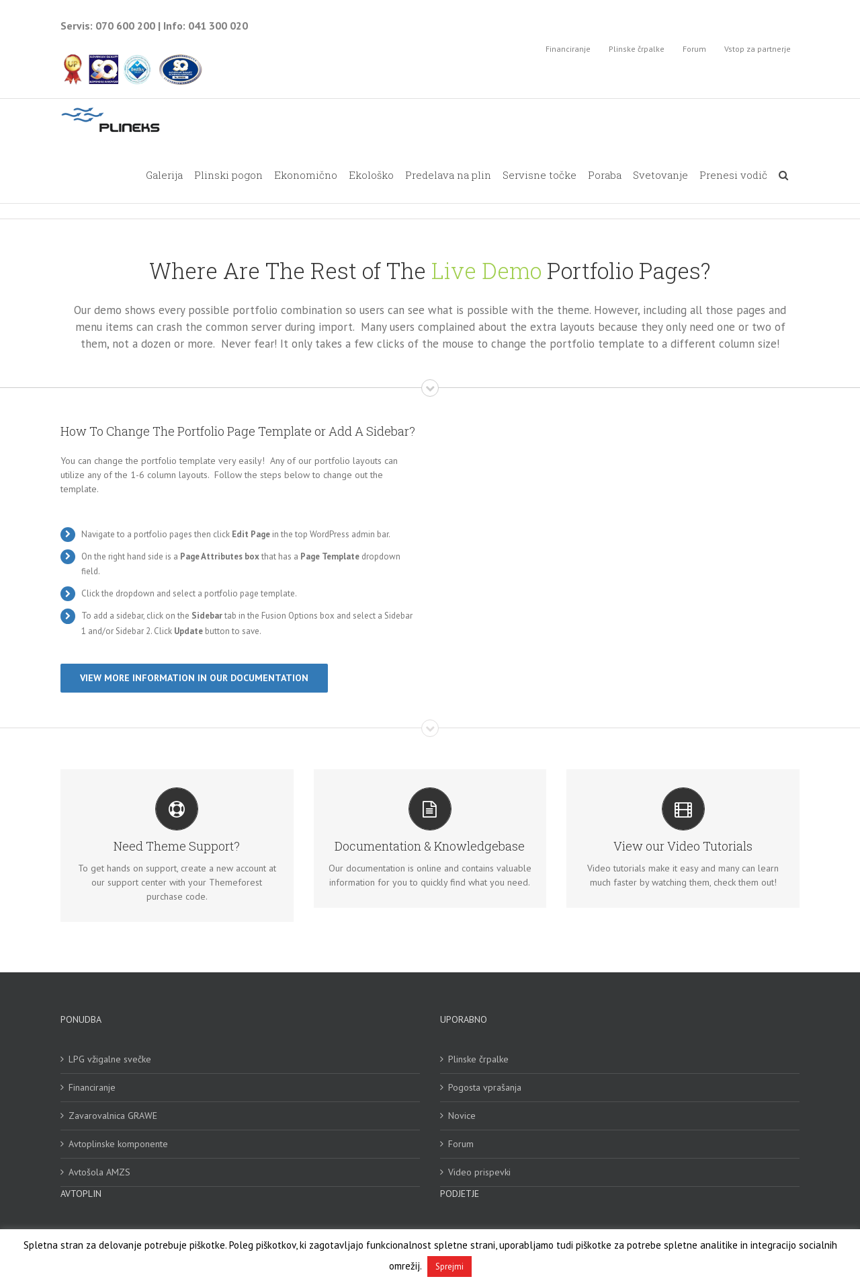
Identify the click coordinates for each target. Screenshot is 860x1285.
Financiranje (92, 1089)
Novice (462, 1117)
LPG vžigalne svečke (110, 1060)
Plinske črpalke (478, 1060)
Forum (461, 1145)
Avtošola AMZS (99, 1173)
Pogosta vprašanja (484, 1089)
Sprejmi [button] (449, 1266)
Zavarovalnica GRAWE (113, 1117)
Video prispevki (479, 1173)
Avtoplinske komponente (118, 1145)
